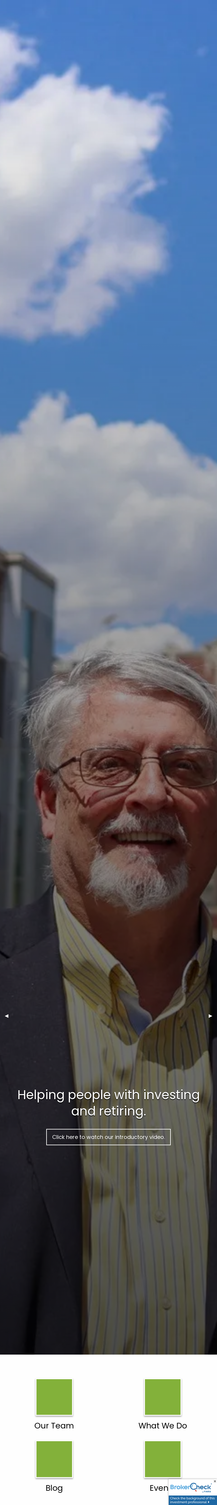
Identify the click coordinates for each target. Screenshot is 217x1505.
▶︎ (213, 1015)
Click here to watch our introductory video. (108, 1137)
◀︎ (9, 1015)
